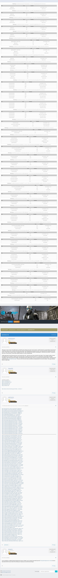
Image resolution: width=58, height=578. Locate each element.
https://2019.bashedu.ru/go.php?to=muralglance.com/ (12, 476)
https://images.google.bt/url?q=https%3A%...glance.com (12, 473)
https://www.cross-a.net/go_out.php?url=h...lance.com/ (12, 508)
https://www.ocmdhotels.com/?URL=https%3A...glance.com (12, 528)
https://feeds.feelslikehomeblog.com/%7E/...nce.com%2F (12, 456)
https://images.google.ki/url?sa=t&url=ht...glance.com (11, 438)
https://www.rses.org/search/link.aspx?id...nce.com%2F (12, 495)
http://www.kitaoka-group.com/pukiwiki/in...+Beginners (12, 413)
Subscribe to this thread (6, 571)
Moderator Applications (21, 329)
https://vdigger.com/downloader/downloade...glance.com (12, 513)
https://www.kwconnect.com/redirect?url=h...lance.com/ (12, 536)
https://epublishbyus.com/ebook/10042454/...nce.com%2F (12, 537)
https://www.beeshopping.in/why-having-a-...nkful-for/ (12, 428)
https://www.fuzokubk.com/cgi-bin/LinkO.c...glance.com (12, 534)
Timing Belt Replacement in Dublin (46, 560)
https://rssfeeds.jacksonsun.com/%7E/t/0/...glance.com (12, 439)
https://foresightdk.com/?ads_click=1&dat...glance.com (12, 493)
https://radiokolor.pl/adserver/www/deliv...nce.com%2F (12, 518)
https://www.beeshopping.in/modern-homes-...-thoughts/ (12, 427)
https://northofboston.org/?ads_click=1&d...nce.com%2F (12, 492)
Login (10, 321)
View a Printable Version (6, 572)
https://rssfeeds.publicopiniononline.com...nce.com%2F (12, 443)
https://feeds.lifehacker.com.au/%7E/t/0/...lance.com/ (11, 436)
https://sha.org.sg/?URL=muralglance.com (9, 535)
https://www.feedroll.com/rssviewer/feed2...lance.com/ (12, 521)
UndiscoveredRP (5, 329)
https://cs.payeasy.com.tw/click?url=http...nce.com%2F (11, 484)
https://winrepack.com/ (6, 383)
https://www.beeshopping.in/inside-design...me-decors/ (12, 426)
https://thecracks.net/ (6, 384)
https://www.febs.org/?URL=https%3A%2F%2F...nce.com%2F (12, 483)
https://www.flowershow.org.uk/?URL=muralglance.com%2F (13, 482)
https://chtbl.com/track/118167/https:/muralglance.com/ (12, 442)
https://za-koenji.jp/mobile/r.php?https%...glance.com (11, 499)
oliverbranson (11, 338)
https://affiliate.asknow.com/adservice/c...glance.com (11, 487)
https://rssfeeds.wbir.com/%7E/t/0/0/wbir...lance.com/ (12, 437)
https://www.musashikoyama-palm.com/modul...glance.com (13, 516)
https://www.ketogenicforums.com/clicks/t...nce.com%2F (12, 531)
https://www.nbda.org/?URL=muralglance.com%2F (11, 510)
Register (16, 321)
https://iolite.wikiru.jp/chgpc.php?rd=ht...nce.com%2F (11, 502)
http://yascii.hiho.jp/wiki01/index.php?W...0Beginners (11, 418)
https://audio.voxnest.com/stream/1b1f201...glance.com (12, 481)
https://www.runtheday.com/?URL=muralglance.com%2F (12, 511)
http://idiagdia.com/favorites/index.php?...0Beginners (11, 409)
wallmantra (11, 397)
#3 (55, 405)
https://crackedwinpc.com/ (7, 382)
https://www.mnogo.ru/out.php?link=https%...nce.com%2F (12, 465)
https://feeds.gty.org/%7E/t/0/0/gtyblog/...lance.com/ (11, 440)
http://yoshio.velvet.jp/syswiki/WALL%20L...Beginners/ (12, 416)
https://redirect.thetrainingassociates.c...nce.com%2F (11, 524)
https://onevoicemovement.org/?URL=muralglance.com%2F (12, 467)
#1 (55, 346)
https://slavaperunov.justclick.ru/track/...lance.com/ (11, 469)
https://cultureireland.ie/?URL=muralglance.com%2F (11, 489)
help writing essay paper (12, 358)
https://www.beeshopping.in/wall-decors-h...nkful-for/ (12, 425)
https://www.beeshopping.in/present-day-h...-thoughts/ (12, 431)
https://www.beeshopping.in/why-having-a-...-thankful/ (12, 422)
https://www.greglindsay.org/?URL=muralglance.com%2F (12, 506)
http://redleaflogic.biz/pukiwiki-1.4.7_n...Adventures (11, 414)
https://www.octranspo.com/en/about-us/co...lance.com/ (12, 454)
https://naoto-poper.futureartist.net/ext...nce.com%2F (11, 463)
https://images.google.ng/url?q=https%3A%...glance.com (12, 520)
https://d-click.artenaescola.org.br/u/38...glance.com (11, 475)
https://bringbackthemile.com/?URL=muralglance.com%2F (12, 500)
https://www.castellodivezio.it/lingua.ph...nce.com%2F (11, 539)
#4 (55, 557)
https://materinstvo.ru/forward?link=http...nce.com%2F (12, 457)
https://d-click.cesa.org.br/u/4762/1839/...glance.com (11, 504)
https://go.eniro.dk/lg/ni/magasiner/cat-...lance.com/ (11, 491)
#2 (55, 376)
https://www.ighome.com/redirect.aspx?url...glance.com (12, 470)
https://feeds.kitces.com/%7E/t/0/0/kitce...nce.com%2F (12, 444)
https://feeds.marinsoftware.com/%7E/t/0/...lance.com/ (12, 447)
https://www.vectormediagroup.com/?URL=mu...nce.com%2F (13, 525)
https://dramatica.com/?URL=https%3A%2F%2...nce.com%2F (12, 474)
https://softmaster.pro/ (6, 380)
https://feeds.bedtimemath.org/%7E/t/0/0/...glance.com (12, 452)
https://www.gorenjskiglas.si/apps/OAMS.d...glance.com (12, 530)
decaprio (10, 549)
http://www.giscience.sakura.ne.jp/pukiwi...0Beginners (12, 408)
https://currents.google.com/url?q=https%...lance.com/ (12, 522)
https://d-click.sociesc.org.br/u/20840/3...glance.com (11, 466)
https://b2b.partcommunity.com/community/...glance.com (12, 455)
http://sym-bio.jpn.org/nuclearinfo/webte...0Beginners (12, 419)
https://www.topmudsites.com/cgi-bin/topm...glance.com (12, 498)
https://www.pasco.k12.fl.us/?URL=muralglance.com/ (11, 448)
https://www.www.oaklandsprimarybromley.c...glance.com (12, 540)
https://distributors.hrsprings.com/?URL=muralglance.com (12, 497)
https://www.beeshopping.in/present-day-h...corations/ (12, 421)
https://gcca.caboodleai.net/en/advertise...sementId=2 (12, 529)
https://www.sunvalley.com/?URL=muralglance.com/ (11, 445)
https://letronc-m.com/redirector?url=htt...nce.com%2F (11, 479)
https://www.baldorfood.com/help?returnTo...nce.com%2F (12, 458)
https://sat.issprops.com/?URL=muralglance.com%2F (11, 485)
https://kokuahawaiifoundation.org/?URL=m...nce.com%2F (12, 480)
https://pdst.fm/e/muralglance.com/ (8, 527)
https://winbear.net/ (5, 385)
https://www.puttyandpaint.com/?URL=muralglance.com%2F (13, 488)
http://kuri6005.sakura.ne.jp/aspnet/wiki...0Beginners (11, 417)
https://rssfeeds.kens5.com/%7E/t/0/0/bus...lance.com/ (12, 435)
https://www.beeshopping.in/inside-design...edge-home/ (12, 430)
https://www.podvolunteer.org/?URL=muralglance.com (12, 490)
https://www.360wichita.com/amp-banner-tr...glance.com (12, 462)
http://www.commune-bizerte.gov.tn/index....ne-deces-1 (12, 388)
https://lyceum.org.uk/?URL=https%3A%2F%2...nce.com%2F (12, 461)
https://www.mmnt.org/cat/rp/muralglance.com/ (10, 519)
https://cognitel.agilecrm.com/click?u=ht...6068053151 (11, 453)
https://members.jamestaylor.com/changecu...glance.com (12, 446)
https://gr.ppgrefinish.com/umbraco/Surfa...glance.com (12, 460)
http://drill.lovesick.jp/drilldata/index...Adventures (11, 415)
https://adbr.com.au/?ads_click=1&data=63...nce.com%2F (12, 507)
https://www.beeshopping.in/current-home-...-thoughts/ (12, 424)
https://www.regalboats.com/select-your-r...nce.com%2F (12, 509)
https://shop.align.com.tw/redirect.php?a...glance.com (11, 471)
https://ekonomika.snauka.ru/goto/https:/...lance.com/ (12, 503)
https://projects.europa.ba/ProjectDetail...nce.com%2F (12, 478)
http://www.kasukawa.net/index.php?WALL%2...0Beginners (12, 410)
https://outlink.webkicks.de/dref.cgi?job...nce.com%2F (11, 515)
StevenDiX (10, 368)
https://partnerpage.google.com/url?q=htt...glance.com (12, 449)
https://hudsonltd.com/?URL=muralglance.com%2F (11, 501)
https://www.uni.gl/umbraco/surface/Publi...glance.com (12, 517)
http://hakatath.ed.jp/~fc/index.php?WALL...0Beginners (12, 412)
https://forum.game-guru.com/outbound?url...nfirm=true (12, 472)
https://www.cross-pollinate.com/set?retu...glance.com (12, 533)
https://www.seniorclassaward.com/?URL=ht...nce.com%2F (12, 464)
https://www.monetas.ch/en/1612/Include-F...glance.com (12, 526)
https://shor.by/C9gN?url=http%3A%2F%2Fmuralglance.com (12, 451)
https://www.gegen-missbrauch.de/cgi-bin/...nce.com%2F (12, 538)
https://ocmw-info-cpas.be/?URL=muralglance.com (11, 494)
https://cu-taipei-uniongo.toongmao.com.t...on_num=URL (12, 512)
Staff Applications (12, 329)
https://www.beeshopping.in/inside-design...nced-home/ (12, 423)
